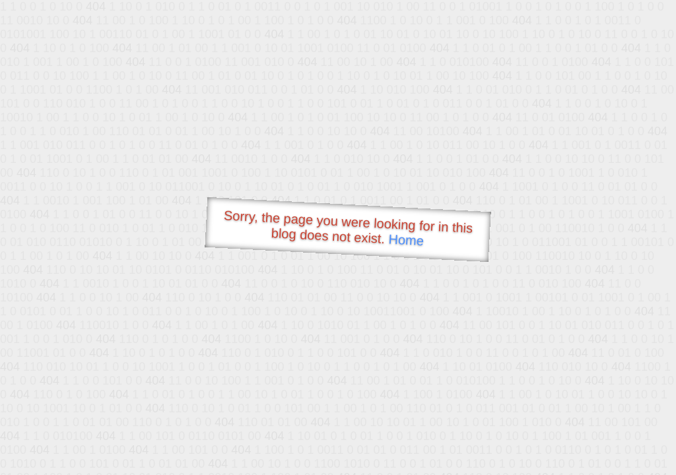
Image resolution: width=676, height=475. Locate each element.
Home (406, 240)
